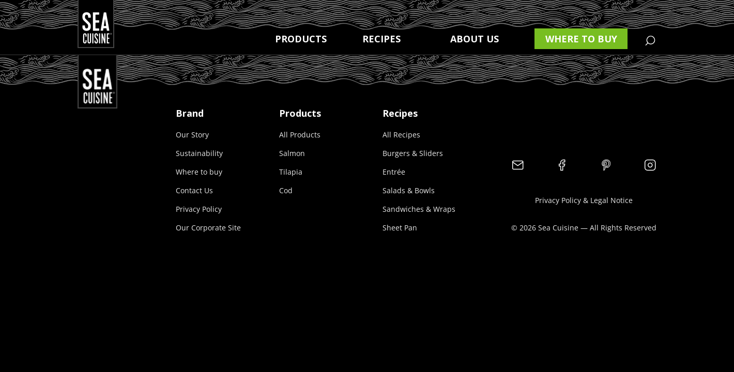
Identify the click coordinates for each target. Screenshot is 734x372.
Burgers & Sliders (413, 153)
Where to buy (581, 39)
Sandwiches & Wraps (419, 209)
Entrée (394, 172)
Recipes (381, 39)
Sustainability (199, 153)
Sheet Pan (400, 228)
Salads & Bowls (409, 190)
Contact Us (194, 190)
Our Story (192, 135)
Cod (286, 190)
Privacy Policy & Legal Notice (584, 200)
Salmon (292, 153)
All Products (299, 135)
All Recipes (401, 135)
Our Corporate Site (208, 228)
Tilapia (290, 172)
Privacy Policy (199, 209)
